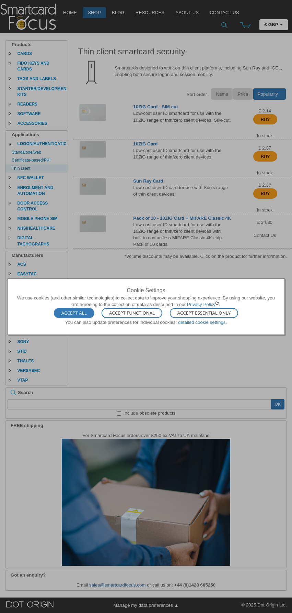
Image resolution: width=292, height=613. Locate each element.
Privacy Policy (201, 304)
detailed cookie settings (202, 322)
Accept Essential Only (204, 313)
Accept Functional (132, 313)
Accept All (74, 313)
